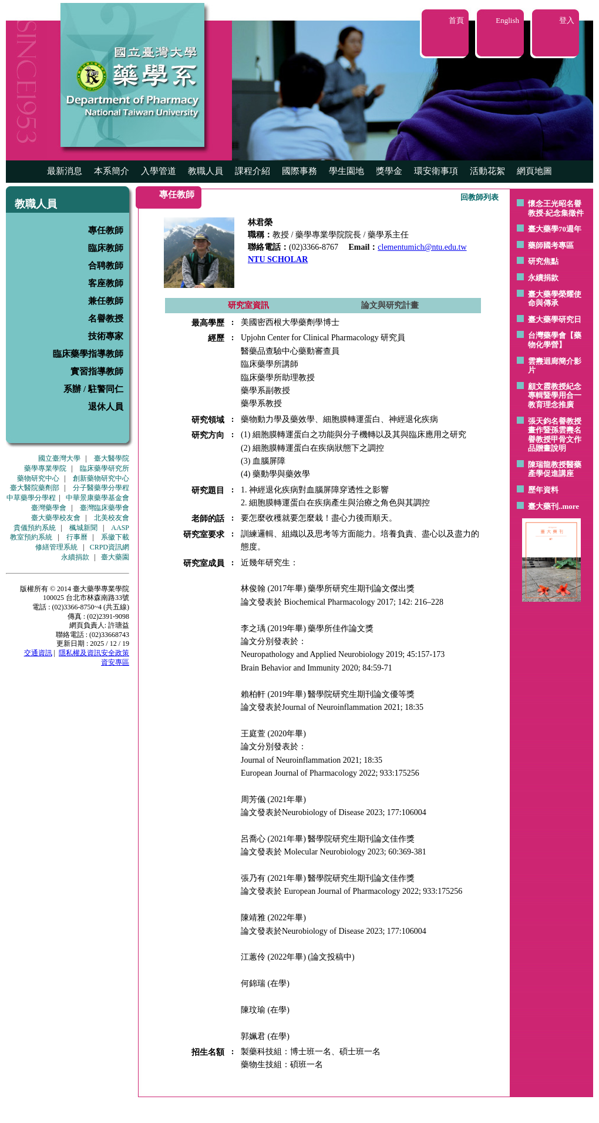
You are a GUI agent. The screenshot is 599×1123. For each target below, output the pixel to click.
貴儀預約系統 (35, 528)
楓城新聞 (83, 528)
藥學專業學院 (45, 468)
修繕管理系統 (56, 547)
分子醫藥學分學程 (101, 488)
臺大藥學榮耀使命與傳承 (554, 299)
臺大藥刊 (543, 506)
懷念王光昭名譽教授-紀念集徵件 (556, 208)
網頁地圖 (534, 171)
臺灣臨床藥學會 (104, 508)
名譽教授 (105, 318)
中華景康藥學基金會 (97, 498)
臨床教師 (105, 248)
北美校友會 (111, 518)
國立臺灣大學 (59, 458)
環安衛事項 (436, 171)
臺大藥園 (115, 557)
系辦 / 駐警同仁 (93, 389)
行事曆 (77, 537)
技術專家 (105, 336)
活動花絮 (487, 171)
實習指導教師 (96, 371)
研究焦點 (543, 261)
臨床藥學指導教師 (88, 353)
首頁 (456, 20)
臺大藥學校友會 (55, 518)
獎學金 (389, 171)
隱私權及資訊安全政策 (94, 653)
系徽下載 (115, 537)
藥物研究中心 (38, 478)
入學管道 (158, 171)
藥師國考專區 (551, 245)
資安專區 (115, 662)
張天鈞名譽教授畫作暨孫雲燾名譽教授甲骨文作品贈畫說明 (554, 435)
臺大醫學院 (111, 458)
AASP (120, 528)
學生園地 (346, 171)
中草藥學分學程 (31, 498)
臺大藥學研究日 (554, 319)
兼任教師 (105, 301)
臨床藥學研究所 (104, 468)
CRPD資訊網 (109, 547)
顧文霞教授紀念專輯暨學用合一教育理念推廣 (554, 395)
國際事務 (299, 171)
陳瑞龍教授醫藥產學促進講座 (554, 469)
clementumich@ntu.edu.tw (422, 247)
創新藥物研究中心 (101, 478)
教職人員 (205, 171)
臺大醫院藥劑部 (34, 488)
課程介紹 (252, 171)
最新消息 (64, 171)
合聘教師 (105, 265)
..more (568, 506)
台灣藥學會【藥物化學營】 (554, 340)
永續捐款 (75, 557)
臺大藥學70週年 (554, 228)
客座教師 (105, 283)
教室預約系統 (31, 537)
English (507, 20)
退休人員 (105, 406)
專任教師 (105, 230)
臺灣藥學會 (48, 508)
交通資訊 (38, 653)
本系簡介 (111, 171)
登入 (566, 20)
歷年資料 (543, 489)
